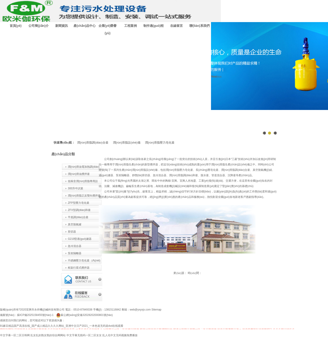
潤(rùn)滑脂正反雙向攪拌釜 (84, 195)
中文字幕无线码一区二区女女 (84, 335)
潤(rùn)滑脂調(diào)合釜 (92, 142)
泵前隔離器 (74, 253)
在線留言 (176, 25)
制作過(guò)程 (153, 25)
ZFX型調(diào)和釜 (79, 210)
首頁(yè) (16, 25)
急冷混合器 (74, 246)
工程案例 (130, 25)
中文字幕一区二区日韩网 (15, 335)
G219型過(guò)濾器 (80, 238)
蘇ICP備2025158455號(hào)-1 (35, 315)
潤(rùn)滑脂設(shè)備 (126, 142)
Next (214, 76)
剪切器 (72, 231)
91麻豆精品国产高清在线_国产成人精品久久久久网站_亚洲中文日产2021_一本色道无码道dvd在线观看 (61, 325)
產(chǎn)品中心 (84, 25)
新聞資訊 (61, 25)
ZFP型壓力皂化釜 (78, 202)
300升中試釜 (75, 188)
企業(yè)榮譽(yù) (108, 29)
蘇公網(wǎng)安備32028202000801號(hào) (84, 315)
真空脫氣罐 (74, 224)
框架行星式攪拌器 (78, 267)
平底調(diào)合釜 (78, 217)
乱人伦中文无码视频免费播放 (120, 335)
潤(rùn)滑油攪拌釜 (79, 174)
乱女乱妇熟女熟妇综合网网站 (48, 335)
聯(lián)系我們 (199, 25)
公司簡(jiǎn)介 (38, 25)
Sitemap (156, 309)
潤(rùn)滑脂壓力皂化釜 (159, 142)
